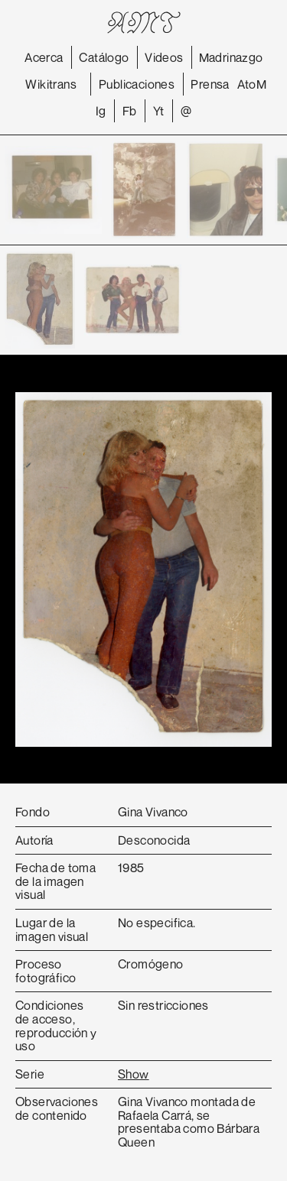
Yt (159, 110)
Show (133, 1074)
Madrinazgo (231, 57)
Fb (129, 110)
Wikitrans (51, 84)
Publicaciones (136, 84)
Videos (164, 57)
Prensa (210, 84)
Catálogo (104, 57)
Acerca (43, 57)
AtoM (252, 84)
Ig (101, 110)
